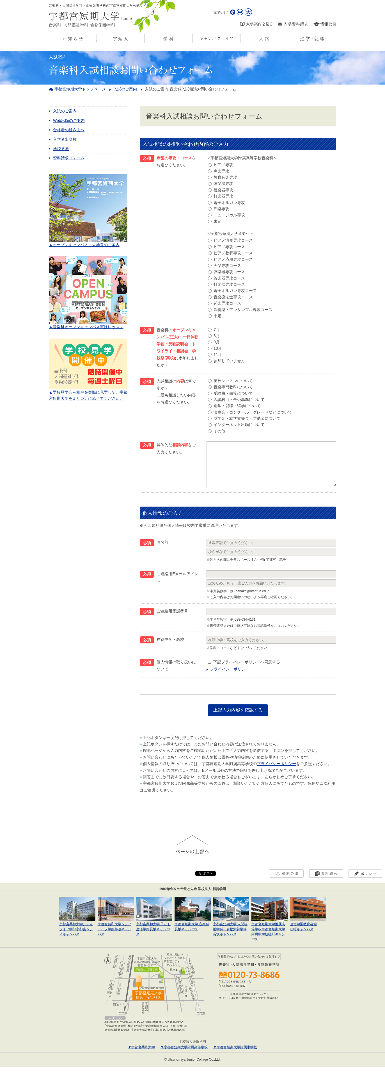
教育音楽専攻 (225, 177)
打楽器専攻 (223, 196)
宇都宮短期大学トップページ (80, 89)
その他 (219, 431)
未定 (217, 221)
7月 (217, 329)
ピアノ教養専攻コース (233, 253)
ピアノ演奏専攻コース (233, 240)
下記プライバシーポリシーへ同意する (246, 670)
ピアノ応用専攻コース (233, 259)
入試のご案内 (125, 89)
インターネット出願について (239, 424)
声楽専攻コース (227, 265)
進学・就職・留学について (237, 405)
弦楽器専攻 (223, 183)
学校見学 (61, 148)
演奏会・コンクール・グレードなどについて (253, 412)
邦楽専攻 (221, 209)
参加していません (229, 361)
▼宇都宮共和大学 (141, 1053)
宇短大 (144, 39)
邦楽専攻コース (227, 303)
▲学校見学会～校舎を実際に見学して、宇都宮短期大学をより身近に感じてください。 (88, 392)
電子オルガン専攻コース (235, 290)
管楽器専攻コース (229, 278)
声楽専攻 (221, 171)
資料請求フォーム (68, 158)
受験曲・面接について (233, 393)
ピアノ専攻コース (229, 246)
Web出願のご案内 (69, 120)
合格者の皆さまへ (68, 130)
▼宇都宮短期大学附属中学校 (235, 1053)
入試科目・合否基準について (239, 399)
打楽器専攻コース (229, 284)
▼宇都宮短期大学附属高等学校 (184, 1053)
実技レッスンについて (233, 380)
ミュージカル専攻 (229, 215)
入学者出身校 (65, 139)
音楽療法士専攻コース (233, 297)
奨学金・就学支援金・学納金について (247, 418)
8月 (217, 336)
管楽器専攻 (223, 190)
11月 (218, 354)
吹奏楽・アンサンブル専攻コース (243, 309)
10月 (218, 348)
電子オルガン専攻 (229, 202)
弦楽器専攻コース (229, 271)
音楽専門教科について (233, 387)
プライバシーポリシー (229, 677)
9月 (217, 342)
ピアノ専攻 (223, 164)
